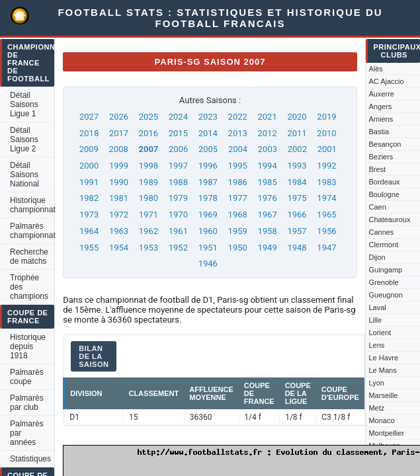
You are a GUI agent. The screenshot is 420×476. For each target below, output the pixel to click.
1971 (148, 214)
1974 (326, 198)
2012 (267, 133)
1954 (118, 248)
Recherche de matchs (29, 256)
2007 (149, 149)
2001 (327, 149)
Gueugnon (385, 295)
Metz (376, 408)
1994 (267, 166)
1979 (178, 198)
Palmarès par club (27, 402)
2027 (89, 117)
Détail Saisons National (24, 174)
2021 (267, 117)
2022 (237, 117)
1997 (178, 166)
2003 (267, 149)
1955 (89, 248)
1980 (148, 198)
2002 (297, 149)
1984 (296, 182)
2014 (208, 133)
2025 (148, 117)
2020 (296, 117)
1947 (326, 248)
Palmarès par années (27, 433)
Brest (377, 169)
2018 (89, 133)
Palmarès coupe (27, 377)
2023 (208, 117)
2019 (326, 117)
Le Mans (382, 370)
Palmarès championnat (32, 230)
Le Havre (383, 358)
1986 (237, 182)
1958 (267, 231)
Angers (380, 106)
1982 (89, 198)
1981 (118, 198)
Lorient (379, 333)
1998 (148, 166)
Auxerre (381, 94)
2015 (178, 133)
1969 (208, 214)
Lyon (376, 383)
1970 (178, 214)
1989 (148, 182)
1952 (178, 248)
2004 (237, 149)
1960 (208, 231)
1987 (208, 182)
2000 (89, 166)
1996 (208, 166)
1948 (296, 248)
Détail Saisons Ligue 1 (24, 104)
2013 (237, 133)
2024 (178, 117)
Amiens (380, 119)
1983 (326, 182)
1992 (326, 166)
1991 (89, 182)
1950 (237, 248)
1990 (118, 182)
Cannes (381, 232)
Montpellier (386, 433)
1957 (296, 231)
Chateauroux (389, 219)
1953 (148, 248)
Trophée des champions (29, 287)
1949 (267, 248)
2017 (118, 133)
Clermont (383, 245)
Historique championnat (32, 205)
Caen (377, 207)
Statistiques (30, 458)
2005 (208, 149)
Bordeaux (383, 182)
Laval (377, 307)
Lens (376, 345)
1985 (267, 182)
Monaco (381, 420)
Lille (375, 320)
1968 (237, 214)
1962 (148, 231)
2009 (89, 149)
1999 (118, 166)
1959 (237, 231)
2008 (118, 149)
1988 (178, 182)
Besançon (384, 144)
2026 (118, 117)
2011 (296, 133)
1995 (237, 166)
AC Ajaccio (385, 81)
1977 (237, 198)
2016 (148, 133)
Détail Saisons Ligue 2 (24, 139)
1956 (326, 231)
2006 (178, 149)
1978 (208, 198)
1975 (296, 198)
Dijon (376, 257)
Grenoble (383, 282)
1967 (267, 214)
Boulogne (383, 194)
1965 (326, 214)
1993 (296, 166)
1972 (118, 214)
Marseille (383, 395)
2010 (326, 133)
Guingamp (385, 270)
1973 (89, 214)
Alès (375, 69)
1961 (178, 231)
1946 (208, 263)
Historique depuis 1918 (28, 346)
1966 (296, 214)
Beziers (380, 157)
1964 (89, 231)
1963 (118, 231)
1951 (208, 248)
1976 (267, 198)
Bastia (378, 132)
